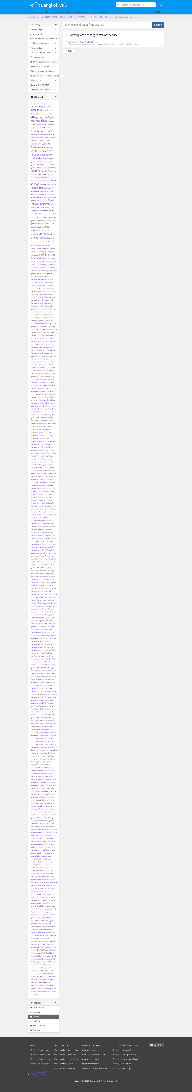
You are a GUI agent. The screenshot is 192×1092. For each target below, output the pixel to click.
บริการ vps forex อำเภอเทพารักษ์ (41, 715)
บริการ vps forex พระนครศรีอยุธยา (125, 1059)
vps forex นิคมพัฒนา (49, 168)
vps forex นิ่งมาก (40, 170)
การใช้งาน (44, 254)
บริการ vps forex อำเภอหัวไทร (40, 665)
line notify (45, 114)
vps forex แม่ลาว (50, 221)
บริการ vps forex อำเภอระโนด (47, 562)
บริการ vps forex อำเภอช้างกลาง (46, 350)
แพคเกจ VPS (43, 12)
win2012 (51, 238)
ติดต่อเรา (104, 12)
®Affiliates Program (38, 1074)
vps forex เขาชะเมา (37, 191)
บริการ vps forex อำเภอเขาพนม (41, 697)
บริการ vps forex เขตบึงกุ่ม (39, 885)
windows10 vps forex (49, 249)
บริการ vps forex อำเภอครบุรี (42, 324)
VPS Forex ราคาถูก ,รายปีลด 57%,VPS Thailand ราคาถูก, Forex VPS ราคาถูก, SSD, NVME (63, 17)
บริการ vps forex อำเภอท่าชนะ (40, 374)
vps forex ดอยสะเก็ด (37, 165)
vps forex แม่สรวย (36, 224)
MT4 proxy (36, 117)
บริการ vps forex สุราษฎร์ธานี (93, 1054)
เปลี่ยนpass (50, 980)
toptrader (36, 143)
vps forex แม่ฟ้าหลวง (38, 221)
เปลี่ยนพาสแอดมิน (36, 982)
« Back (69, 51)
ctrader (35, 109)
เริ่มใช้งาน (40, 985)
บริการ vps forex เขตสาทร (39, 932)
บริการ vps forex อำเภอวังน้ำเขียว (41, 591)
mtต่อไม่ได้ (42, 120)
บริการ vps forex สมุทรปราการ (124, 1054)
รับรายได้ (33, 950)
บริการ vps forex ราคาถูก (40, 1050)
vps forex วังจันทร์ (49, 188)
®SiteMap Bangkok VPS (39, 1072)
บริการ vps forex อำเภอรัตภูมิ (40, 565)
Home (32, 12)
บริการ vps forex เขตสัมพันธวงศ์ (43, 930)
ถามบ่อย (36, 268)
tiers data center (44, 140)
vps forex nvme (39, 151)
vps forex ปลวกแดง (42, 177)
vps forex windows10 (47, 159)
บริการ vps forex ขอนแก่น (64, 1054)
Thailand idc (40, 138)
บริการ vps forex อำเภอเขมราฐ (47, 694)
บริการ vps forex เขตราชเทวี (46, 909)
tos (43, 143)
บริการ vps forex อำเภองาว (46, 338)
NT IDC (44, 124)
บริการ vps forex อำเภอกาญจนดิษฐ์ (42, 303)
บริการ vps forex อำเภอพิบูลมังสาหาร (43, 535)
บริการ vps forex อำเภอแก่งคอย (41, 779)
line (40, 114)
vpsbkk (44, 237)
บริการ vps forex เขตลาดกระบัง (41, 915)
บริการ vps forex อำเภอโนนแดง (41, 815)
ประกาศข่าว (58, 12)
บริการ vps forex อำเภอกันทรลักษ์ (44, 297)
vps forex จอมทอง (48, 162)
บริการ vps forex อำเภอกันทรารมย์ (42, 300)
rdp (33, 127)
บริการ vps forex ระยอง (91, 1045)
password (50, 124)
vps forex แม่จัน (50, 217)
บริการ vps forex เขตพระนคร (45, 897)
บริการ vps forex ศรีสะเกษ (44, 282)
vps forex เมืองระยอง (40, 207)
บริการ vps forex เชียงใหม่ (40, 1054)
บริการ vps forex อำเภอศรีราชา (45, 606)
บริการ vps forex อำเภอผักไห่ (46, 503)
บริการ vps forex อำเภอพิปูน (40, 538)
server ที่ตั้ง (45, 135)
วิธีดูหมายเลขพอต (47, 959)
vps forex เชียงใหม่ (37, 201)
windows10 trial (36, 249)
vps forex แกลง (47, 214)
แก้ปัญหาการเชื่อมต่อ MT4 (44, 988)
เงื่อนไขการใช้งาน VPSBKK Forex (113, 43)
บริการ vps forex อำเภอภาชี (44, 547)
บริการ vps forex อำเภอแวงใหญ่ (41, 794)
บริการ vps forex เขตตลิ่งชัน (45, 847)
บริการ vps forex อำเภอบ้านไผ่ (46, 474)
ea (40, 109)
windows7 (34, 252)
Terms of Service (61, 1045)
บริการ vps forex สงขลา (38, 285)
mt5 (33, 120)
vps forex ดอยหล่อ (50, 165)
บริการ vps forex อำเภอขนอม (40, 306)
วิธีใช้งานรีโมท (45, 974)
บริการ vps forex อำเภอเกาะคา (41, 679)
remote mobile (36, 135)
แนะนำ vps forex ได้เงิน (48, 991)
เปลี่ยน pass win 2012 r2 (39, 980)
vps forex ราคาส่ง (45, 184)
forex (44, 110)
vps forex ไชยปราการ (38, 227)
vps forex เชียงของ (48, 194)
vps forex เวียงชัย (45, 210)
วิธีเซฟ (42, 965)
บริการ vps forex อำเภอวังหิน (40, 594)
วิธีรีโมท (51, 962)
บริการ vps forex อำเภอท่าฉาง (45, 371)
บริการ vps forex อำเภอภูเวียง (40, 550)
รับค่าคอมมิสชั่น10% (49, 947)
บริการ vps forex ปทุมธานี (122, 1064)
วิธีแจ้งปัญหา (45, 971)
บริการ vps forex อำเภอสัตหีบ (44, 621)
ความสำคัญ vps (43, 265)
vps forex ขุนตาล (36, 162)
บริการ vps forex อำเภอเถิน (45, 712)
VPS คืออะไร (45, 234)
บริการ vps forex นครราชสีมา (66, 1050)
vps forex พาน (40, 181)
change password (45, 107)
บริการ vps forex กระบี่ (47, 268)
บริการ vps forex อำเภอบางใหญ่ (41, 447)
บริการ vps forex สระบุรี (121, 1068)
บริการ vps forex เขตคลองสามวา (41, 829)
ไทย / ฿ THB (156, 1045)
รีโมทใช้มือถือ (41, 950)
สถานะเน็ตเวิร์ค (82, 12)
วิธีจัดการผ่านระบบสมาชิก (45, 956)
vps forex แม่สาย (48, 224)
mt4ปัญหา (48, 117)
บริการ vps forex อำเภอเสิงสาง (44, 774)
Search (158, 24)
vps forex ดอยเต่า (36, 168)
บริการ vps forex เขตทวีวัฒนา (40, 850)
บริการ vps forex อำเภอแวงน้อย (46, 791)
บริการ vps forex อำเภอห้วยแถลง (44, 662)
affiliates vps (35, 104)
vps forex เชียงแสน (49, 197)
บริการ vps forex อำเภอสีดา (43, 635)
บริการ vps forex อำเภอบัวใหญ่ (41, 415)
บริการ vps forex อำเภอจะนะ (40, 341)
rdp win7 (38, 128)
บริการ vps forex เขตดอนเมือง (40, 841)
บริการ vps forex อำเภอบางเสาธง (41, 444)
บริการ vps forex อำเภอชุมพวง (40, 353)
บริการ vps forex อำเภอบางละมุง (46, 441)
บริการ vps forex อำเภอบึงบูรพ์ (40, 477)
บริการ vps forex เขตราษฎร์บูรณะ (41, 912)
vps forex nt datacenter (45, 148)
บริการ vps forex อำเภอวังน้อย (46, 588)
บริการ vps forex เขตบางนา (45, 874)
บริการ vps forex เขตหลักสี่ (46, 941)
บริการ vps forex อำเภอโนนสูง (43, 812)
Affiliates (94, 12)
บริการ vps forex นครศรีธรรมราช (41, 271)
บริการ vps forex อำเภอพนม (40, 506)
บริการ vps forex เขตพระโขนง (40, 900)
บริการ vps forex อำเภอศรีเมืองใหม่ (42, 609)
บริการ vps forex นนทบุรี (121, 1050)
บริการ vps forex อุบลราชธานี (66, 1059)
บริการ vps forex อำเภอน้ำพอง (40, 403)
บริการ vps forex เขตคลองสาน (46, 827)
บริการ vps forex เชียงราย (40, 1059)
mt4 (51, 113)
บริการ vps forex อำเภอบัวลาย (46, 412)
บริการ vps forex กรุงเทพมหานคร (125, 1045)
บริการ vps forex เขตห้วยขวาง (40, 944)
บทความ (69, 12)
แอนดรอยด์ (34, 994)
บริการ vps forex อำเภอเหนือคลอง (42, 777)
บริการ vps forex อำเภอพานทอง (43, 532)
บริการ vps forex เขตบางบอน (40, 877)
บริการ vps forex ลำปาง (39, 1064)
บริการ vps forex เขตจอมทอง (44, 838)
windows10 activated (42, 245)
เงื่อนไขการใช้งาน (42, 977)
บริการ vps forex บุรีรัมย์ (63, 1064)
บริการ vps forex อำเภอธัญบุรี (45, 385)
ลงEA (48, 950)
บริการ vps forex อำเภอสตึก (39, 612)
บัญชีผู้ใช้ (157, 12)
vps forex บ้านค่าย (41, 174)
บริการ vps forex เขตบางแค (48, 882)
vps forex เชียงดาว (37, 197)
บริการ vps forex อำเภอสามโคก (41, 624)
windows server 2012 (38, 242)
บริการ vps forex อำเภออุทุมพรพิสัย (45, 677)
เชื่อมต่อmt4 (52, 977)
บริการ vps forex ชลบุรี (91, 1050)
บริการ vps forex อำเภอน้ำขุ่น (45, 400)
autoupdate (44, 104)
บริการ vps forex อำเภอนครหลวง (41, 388)
